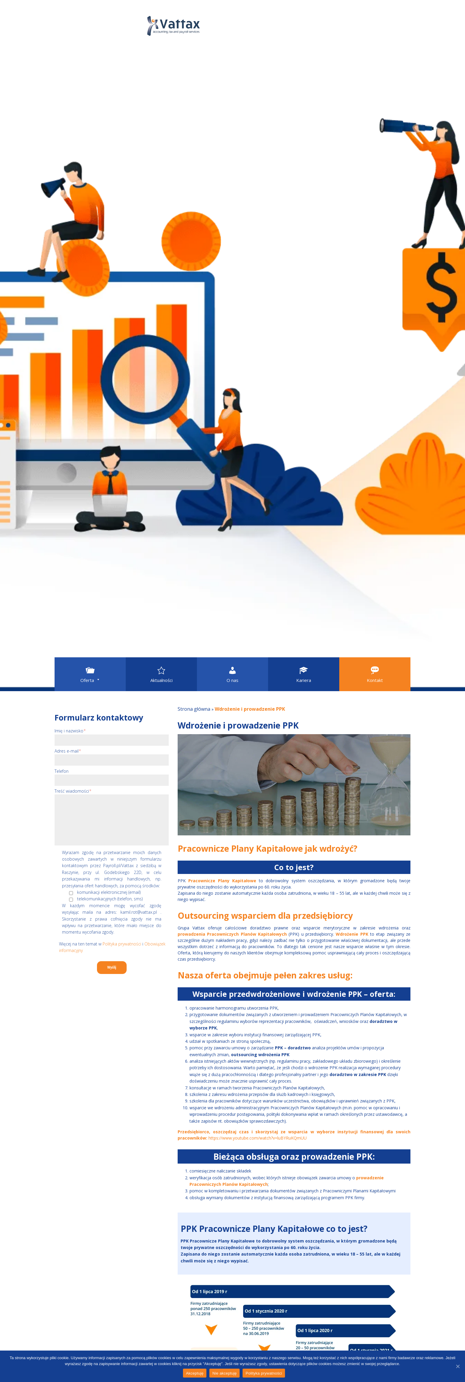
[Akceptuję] (458, 1366)
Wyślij (111, 967)
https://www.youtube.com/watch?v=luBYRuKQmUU (257, 1138)
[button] (90, 674)
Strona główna (194, 709)
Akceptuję (194, 1373)
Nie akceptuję (224, 1373)
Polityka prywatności (122, 944)
